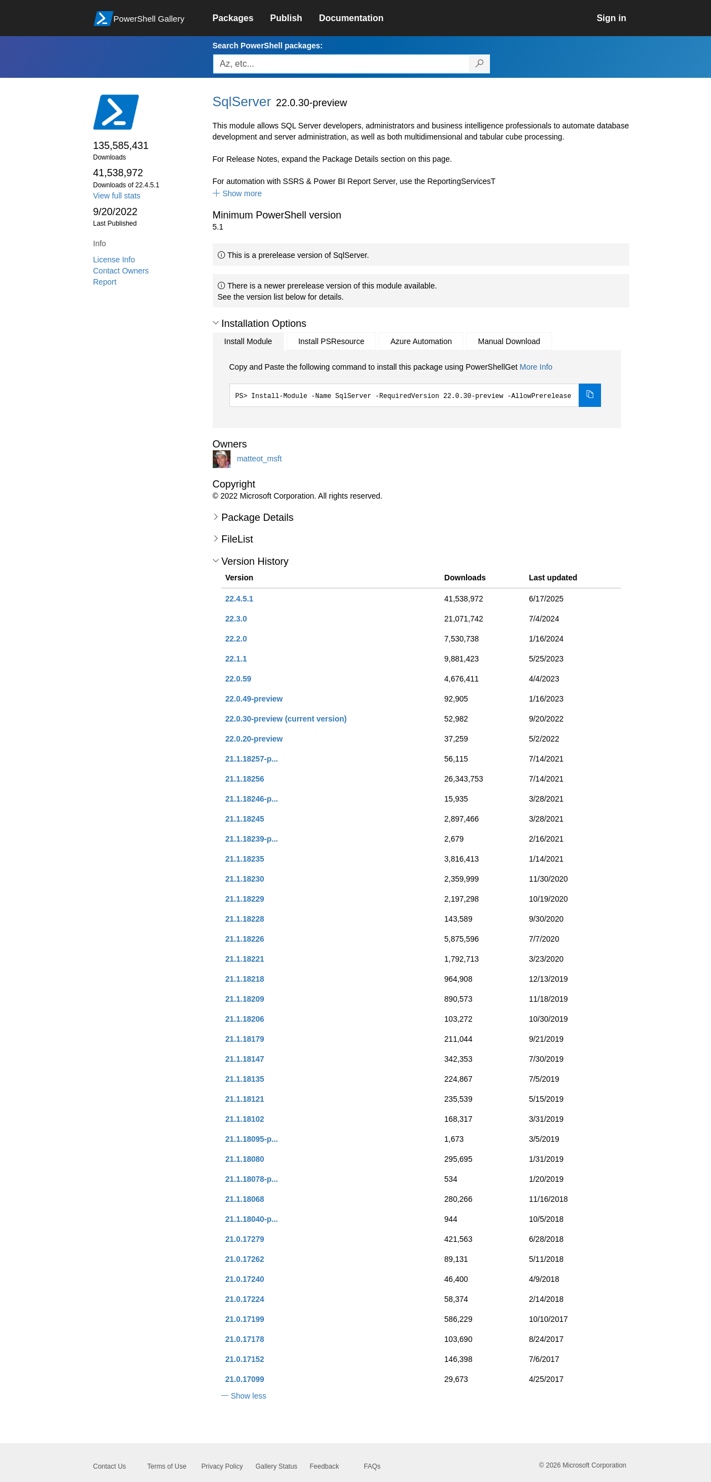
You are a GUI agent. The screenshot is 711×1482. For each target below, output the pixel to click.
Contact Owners (121, 270)
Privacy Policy (222, 1466)
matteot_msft (259, 458)
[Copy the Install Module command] (590, 395)
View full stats (117, 195)
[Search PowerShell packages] (479, 64)
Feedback (324, 1466)
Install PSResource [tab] (331, 341)
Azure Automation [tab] (421, 341)
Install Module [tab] (248, 341)
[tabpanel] (415, 384)
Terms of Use (167, 1466)
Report (105, 281)
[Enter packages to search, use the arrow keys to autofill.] (341, 64)
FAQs (372, 1466)
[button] (237, 193)
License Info (114, 259)
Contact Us (109, 1466)
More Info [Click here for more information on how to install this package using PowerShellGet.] (535, 366)
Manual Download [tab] (509, 341)
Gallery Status (276, 1466)
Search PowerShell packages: (268, 45)
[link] (242, 18)
